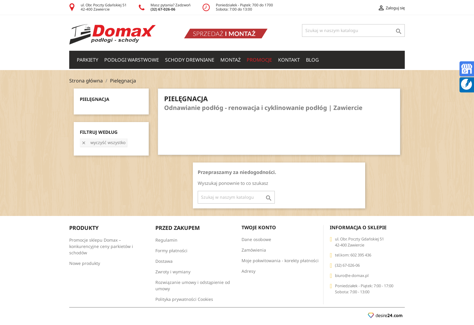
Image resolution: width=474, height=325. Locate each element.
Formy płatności (171, 250)
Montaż (230, 59)
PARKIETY (87, 59)
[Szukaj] (353, 30)
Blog (312, 59)
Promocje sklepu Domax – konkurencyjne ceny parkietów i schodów (101, 246)
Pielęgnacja (94, 99)
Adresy (248, 271)
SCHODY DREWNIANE (189, 59)
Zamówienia (254, 250)
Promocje (259, 59)
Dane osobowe (256, 239)
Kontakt (289, 59)
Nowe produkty (84, 263)
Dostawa (164, 261)
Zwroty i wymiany (172, 272)
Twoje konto (259, 227)
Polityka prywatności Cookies (184, 299)
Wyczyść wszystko (103, 142)
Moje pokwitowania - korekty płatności (280, 260)
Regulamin (166, 240)
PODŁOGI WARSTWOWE (131, 59)
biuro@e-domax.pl (351, 275)
